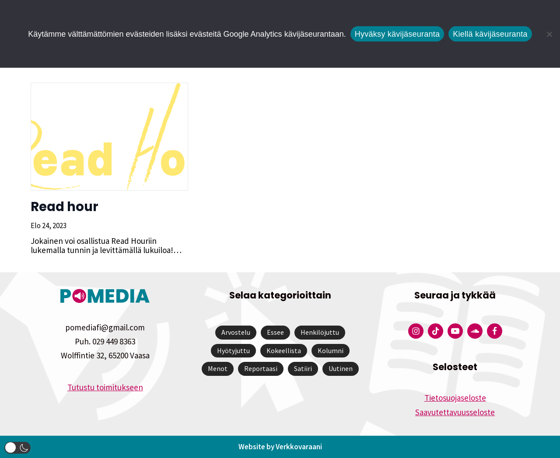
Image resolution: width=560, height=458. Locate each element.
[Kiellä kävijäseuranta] (549, 34)
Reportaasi (260, 368)
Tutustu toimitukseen (105, 387)
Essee (275, 332)
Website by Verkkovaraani (280, 446)
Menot (218, 368)
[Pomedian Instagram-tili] (416, 331)
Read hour (64, 206)
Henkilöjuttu (320, 332)
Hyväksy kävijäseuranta (397, 34)
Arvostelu (235, 332)
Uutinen (341, 368)
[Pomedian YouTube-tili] (455, 331)
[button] (17, 448)
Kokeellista (283, 350)
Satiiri (303, 368)
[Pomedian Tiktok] (435, 331)
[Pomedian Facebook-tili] (494, 331)
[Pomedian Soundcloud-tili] (475, 331)
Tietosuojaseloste (455, 397)
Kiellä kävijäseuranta (490, 34)
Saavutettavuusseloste (455, 412)
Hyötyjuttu (233, 350)
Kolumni (330, 350)
